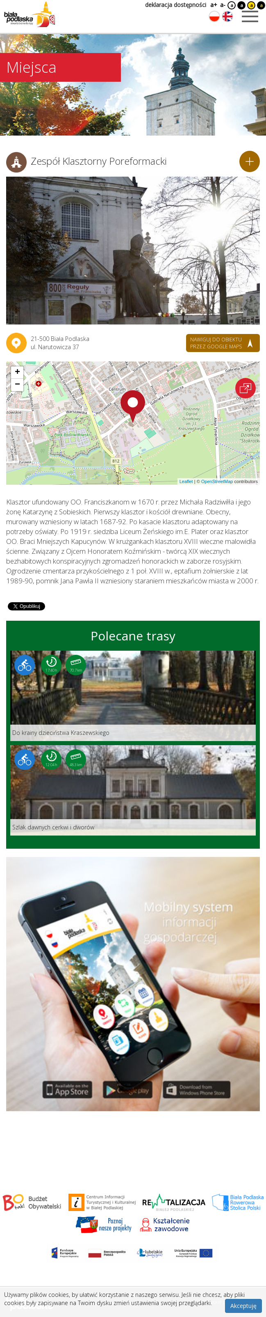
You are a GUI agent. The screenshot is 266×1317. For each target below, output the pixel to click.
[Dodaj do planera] (249, 161)
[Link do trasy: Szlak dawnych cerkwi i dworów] (133, 790)
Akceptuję (243, 1306)
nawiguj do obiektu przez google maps (216, 343)
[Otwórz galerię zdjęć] (133, 251)
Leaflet (186, 481)
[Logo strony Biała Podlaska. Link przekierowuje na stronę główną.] (29, 14)
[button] (132, 406)
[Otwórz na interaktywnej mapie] (245, 388)
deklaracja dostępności (175, 5)
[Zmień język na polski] (214, 16)
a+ (213, 5)
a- (222, 5)
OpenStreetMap (217, 481)
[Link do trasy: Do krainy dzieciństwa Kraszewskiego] (133, 696)
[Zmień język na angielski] (227, 16)
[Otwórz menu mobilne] (250, 16)
